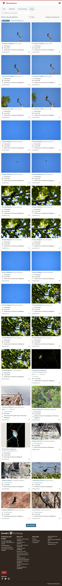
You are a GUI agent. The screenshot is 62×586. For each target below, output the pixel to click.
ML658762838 (5, 84)
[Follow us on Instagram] (9, 579)
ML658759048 (5, 379)
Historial (34, 539)
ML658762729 (5, 215)
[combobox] (17, 13)
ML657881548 (35, 420)
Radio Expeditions (5, 545)
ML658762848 (5, 52)
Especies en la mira (21, 551)
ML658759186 (5, 281)
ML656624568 (5, 518)
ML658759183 (35, 281)
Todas (32, 9)
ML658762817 (35, 150)
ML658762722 (5, 248)
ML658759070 (35, 313)
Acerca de (35, 537)
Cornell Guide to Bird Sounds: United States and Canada (7, 542)
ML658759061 (5, 346)
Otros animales (22, 9)
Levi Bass (36, 376)
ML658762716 (35, 248)
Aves (4, 9)
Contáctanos (35, 542)
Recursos (20, 537)
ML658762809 (36, 182)
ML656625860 (5, 489)
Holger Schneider (8, 411)
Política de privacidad (53, 542)
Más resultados (31, 525)
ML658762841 (35, 52)
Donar (4, 572)
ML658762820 (5, 150)
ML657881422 (5, 459)
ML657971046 (5, 419)
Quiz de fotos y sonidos (22, 553)
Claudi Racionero (38, 443)
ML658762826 (36, 117)
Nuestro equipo (36, 540)
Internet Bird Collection (6, 547)
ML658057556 (36, 383)
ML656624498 (36, 518)
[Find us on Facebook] (2, 579)
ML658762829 (5, 117)
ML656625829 (36, 489)
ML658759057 (36, 346)
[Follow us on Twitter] (5, 579)
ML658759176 (5, 313)
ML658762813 (5, 182)
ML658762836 (36, 84)
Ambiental (12, 9)
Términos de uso (52, 544)
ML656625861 (35, 449)
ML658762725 (36, 215)
